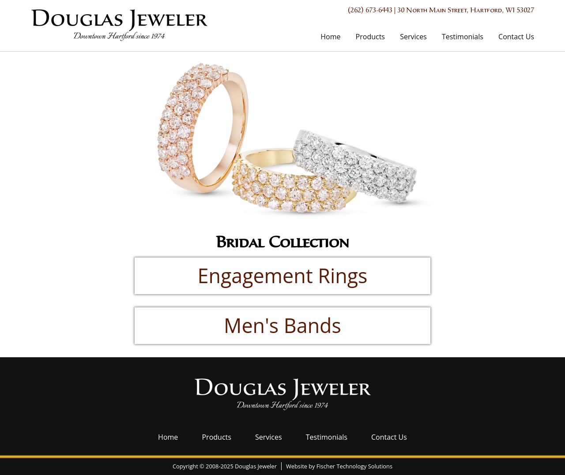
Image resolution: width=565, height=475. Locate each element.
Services (413, 36)
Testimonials (462, 36)
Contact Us (516, 36)
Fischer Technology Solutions (354, 466)
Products (370, 36)
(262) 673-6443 (370, 10)
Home (330, 36)
